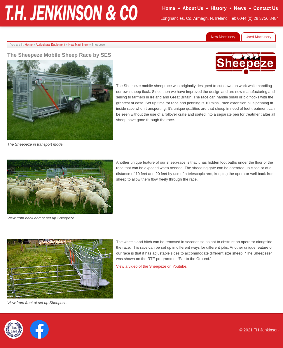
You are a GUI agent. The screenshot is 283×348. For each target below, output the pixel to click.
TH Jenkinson (71, 12)
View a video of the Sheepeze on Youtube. (151, 266)
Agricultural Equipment (50, 44)
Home (29, 44)
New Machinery (78, 44)
